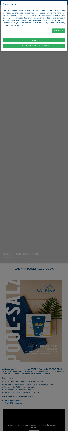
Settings (58, 31)
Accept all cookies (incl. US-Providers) (34, 45)
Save (34, 40)
